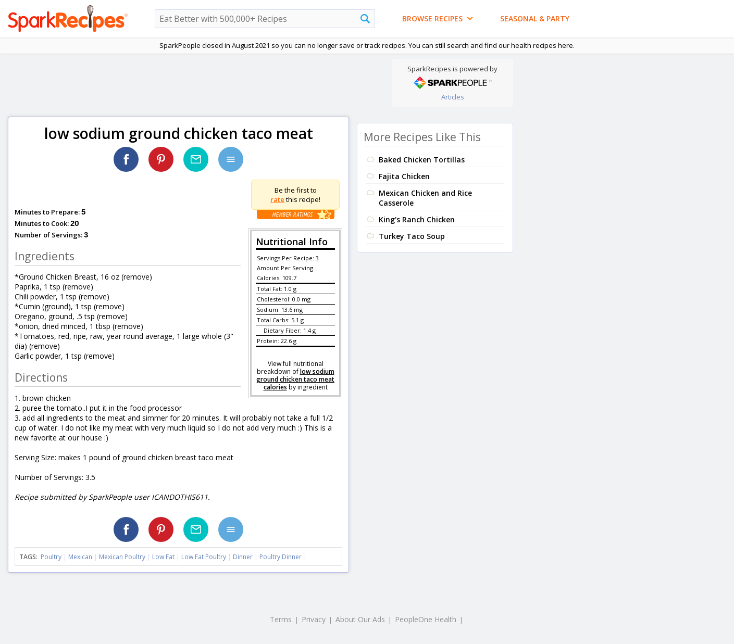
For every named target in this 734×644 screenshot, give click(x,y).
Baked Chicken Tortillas (422, 160)
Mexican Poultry (122, 556)
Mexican (80, 556)
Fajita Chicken (404, 176)
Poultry (51, 556)
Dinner (243, 556)
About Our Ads (360, 619)
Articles (452, 97)
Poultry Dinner (280, 556)
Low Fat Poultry (203, 556)
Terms (281, 619)
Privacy (314, 619)
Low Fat (163, 556)
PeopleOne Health (425, 619)
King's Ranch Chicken (417, 219)
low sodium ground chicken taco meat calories (295, 379)
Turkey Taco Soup (412, 236)
